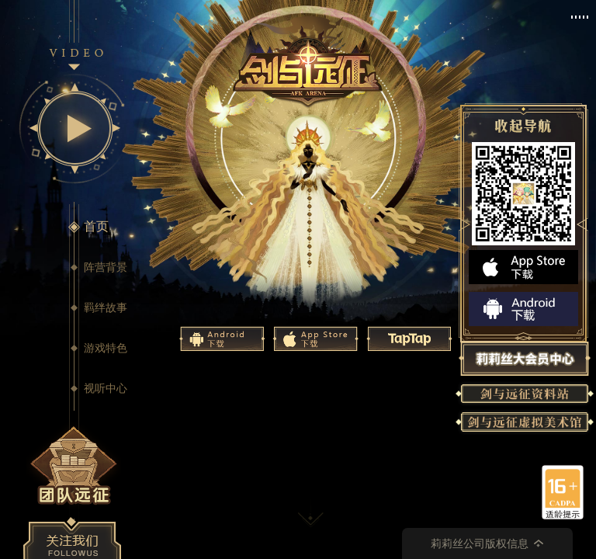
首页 (96, 226)
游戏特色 (105, 348)
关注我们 (72, 538)
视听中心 (105, 388)
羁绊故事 (105, 307)
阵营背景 (105, 267)
